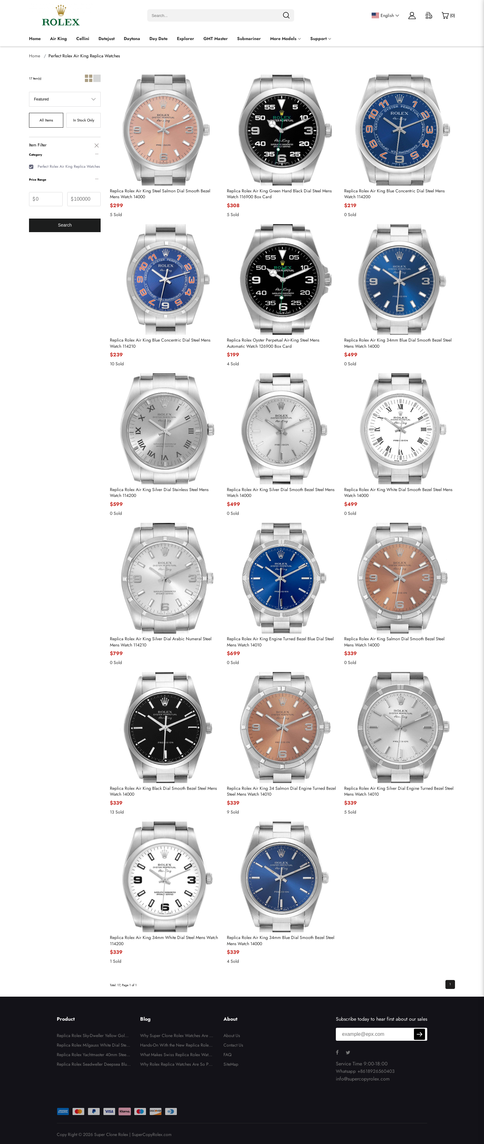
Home (35, 38)
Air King (58, 38)
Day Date (158, 38)
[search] (286, 15)
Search (65, 225)
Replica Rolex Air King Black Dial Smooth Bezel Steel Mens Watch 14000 (163, 791)
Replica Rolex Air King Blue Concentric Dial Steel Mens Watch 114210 (160, 343)
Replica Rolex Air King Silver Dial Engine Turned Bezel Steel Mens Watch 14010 (398, 791)
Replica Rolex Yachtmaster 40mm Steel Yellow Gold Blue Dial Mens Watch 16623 (94, 1056)
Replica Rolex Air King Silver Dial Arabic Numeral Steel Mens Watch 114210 (160, 642)
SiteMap (230, 1064)
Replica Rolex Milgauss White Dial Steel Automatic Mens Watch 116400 (93, 1046)
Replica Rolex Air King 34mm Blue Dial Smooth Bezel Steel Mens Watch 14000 (398, 343)
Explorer (185, 38)
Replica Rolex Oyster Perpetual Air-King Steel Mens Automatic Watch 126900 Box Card (273, 343)
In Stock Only (83, 120)
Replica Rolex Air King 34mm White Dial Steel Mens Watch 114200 (164, 941)
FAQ (227, 1055)
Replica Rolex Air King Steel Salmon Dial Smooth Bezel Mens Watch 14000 (160, 194)
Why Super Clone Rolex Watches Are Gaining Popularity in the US (176, 1036)
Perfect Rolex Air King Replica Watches (69, 166)
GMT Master (215, 38)
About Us (231, 1035)
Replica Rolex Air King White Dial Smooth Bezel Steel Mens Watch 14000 (398, 493)
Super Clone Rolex (111, 1134)
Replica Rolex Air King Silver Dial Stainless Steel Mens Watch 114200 (159, 493)
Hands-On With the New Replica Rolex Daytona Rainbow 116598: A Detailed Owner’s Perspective (176, 1046)
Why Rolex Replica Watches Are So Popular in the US (177, 1065)
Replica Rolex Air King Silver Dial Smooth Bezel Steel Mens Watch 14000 (281, 493)
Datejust (106, 38)
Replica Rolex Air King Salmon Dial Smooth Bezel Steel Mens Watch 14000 (394, 642)
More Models (283, 38)
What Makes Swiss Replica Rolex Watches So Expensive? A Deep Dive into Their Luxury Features (177, 1056)
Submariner (249, 38)
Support (318, 38)
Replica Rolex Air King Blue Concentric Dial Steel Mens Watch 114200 (394, 194)
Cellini (82, 38)
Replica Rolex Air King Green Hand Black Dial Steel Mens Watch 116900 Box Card (279, 194)
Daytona (132, 38)
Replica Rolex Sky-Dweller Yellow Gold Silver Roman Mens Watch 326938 (94, 1036)
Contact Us (233, 1045)
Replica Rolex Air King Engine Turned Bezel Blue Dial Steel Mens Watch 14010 (280, 642)
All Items (46, 120)
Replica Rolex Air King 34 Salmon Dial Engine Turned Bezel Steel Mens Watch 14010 (281, 791)
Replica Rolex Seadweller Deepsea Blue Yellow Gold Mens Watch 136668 (93, 1065)
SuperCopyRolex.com (152, 1134)
